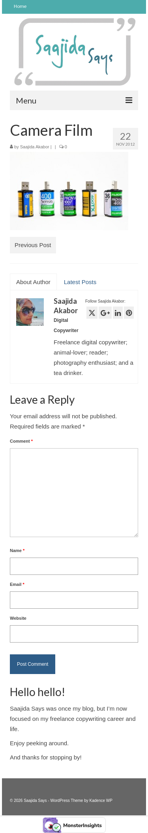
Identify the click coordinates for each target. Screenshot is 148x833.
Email (17, 584)
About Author (33, 282)
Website (18, 618)
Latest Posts (80, 282)
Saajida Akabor (34, 146)
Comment (21, 441)
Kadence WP (101, 800)
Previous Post (33, 245)
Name (17, 550)
